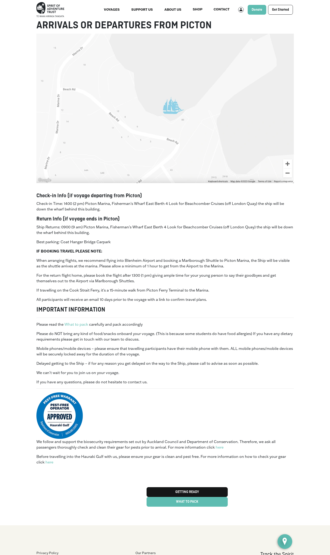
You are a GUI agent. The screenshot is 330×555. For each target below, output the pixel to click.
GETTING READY (187, 492)
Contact (222, 9)
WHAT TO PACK (187, 502)
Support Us (142, 9)
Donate (257, 10)
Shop (197, 9)
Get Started (280, 10)
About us (172, 9)
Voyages (112, 9)
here (220, 447)
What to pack (76, 324)
